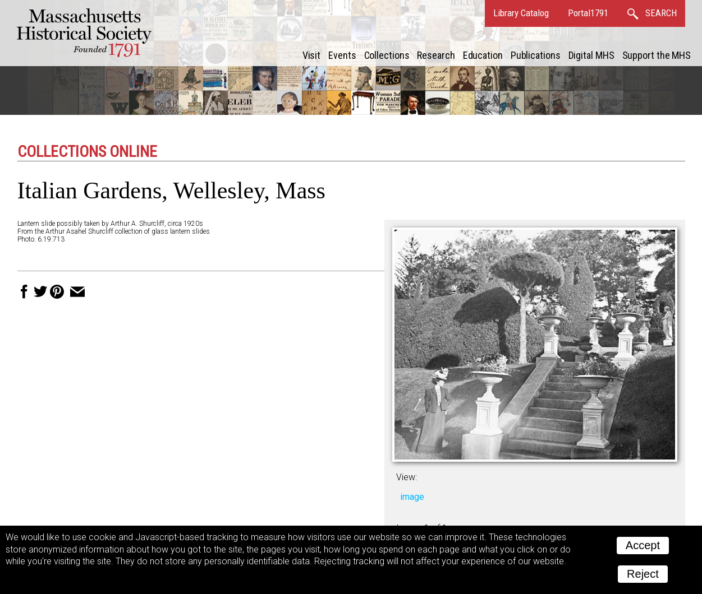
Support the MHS (656, 55)
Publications (536, 55)
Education (483, 55)
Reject (643, 574)
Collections (387, 55)
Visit (311, 55)
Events (342, 55)
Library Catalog (521, 12)
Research (436, 55)
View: (406, 477)
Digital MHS (591, 55)
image (412, 496)
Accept (643, 545)
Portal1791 (588, 12)
